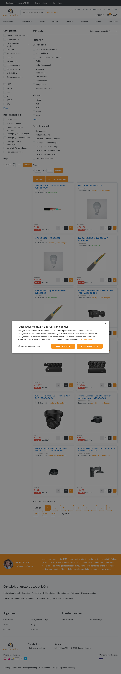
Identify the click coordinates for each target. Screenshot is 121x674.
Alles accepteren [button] (89, 346)
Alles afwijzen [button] (62, 346)
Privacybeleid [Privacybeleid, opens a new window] (86, 339)
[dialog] (60, 337)
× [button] (105, 323)
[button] (29, 346)
